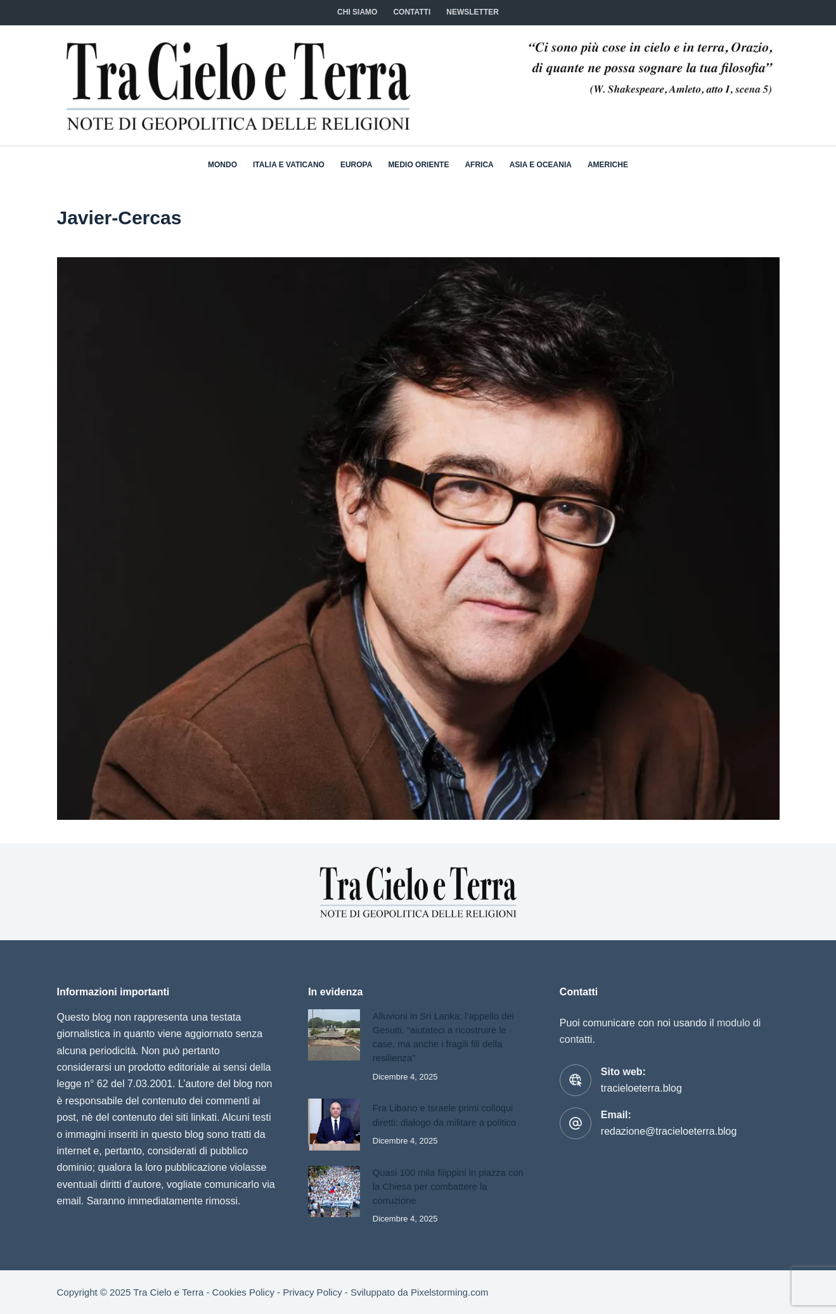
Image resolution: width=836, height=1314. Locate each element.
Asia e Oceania (541, 164)
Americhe (608, 164)
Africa (479, 164)
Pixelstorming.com (450, 1292)
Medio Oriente (418, 164)
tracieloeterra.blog (641, 1088)
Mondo (222, 164)
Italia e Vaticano (289, 164)
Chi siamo (357, 12)
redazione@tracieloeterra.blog (669, 1131)
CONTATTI (411, 12)
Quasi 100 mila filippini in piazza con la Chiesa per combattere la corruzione (448, 1187)
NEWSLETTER (472, 12)
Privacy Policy (312, 1292)
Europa (356, 164)
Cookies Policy (243, 1292)
